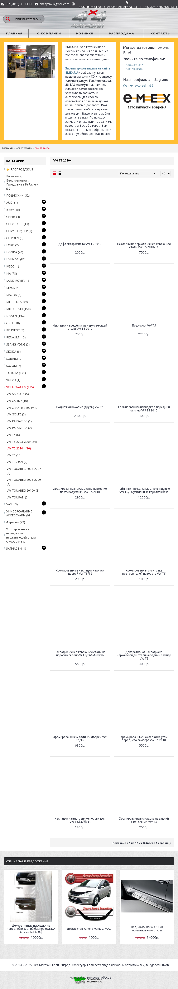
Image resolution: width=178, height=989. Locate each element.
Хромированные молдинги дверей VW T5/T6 (80, 738)
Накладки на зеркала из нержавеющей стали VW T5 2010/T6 (144, 245)
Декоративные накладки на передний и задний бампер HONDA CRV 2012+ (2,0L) (31, 929)
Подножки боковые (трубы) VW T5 (80, 407)
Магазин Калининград (54, 965)
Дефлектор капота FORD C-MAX (89, 928)
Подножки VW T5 (144, 325)
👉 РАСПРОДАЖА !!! (19, 169)
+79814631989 (133, 69)
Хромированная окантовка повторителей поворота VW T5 (144, 572)
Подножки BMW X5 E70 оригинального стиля (147, 928)
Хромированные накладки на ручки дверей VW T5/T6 (80, 572)
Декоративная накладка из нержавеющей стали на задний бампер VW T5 (144, 655)
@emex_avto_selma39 (138, 85)
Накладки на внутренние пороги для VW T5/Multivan (80, 820)
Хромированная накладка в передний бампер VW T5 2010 (144, 408)
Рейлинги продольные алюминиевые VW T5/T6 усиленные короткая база (144, 490)
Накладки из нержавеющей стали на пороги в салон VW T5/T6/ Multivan (80, 653)
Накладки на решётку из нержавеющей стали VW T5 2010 (80, 327)
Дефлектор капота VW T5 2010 (79, 244)
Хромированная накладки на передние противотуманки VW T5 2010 (80, 490)
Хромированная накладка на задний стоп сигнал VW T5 (144, 820)
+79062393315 (133, 65)
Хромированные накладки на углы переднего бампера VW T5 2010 (144, 738)
